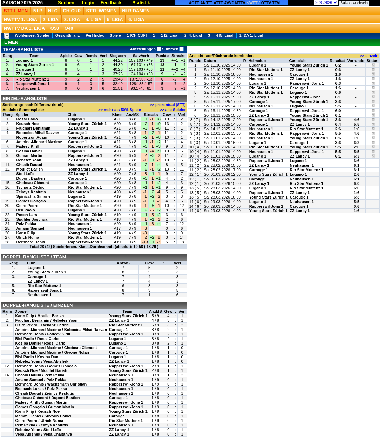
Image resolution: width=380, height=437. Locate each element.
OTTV (266, 3)
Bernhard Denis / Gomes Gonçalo (46, 366)
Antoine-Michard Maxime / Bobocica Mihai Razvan (61, 329)
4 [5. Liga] (224, 35)
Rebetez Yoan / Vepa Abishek (41, 361)
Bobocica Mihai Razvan (37, 133)
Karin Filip (25, 233)
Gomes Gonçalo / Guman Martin (44, 407)
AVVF (229, 3)
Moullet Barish (29, 169)
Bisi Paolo (25, 210)
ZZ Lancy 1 (25, 74)
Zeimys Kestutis (31, 192)
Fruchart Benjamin (33, 128)
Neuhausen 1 (27, 88)
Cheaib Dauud (29, 164)
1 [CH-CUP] (137, 35)
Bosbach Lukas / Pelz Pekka (41, 389)
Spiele (115, 35)
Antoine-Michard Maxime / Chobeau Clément (56, 348)
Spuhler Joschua (31, 219)
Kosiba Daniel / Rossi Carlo (40, 343)
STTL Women (101, 10)
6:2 (338, 65)
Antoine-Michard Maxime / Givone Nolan (52, 352)
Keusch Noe (27, 124)
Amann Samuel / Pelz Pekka (41, 379)
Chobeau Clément (32, 183)
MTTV (240, 3)
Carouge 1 (24, 69)
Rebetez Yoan (28, 160)
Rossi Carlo (27, 119)
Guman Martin (29, 155)
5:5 (338, 106)
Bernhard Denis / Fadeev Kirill (42, 334)
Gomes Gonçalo (31, 201)
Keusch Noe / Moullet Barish (41, 370)
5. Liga (115, 19)
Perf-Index (95, 35)
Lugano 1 (24, 60)
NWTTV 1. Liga (20, 19)
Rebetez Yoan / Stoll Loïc (38, 430)
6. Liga (136, 19)
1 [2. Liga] (169, 35)
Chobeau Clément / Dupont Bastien (47, 398)
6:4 (338, 124)
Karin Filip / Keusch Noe (37, 411)
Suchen (66, 2)
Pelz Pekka (26, 224)
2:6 (338, 129)
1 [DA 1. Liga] (251, 35)
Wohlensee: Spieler (32, 35)
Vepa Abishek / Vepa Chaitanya (43, 434)
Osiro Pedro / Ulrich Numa (39, 420)
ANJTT (206, 3)
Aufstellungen (145, 49)
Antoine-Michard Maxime (39, 142)
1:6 (338, 74)
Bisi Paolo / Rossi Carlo (37, 339)
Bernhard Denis (30, 242)
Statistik (141, 2)
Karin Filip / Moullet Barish (39, 316)
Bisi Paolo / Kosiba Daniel (39, 357)
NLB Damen (135, 10)
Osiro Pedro (27, 205)
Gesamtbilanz (67, 35)
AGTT (194, 3)
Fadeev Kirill (27, 146)
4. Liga (94, 19)
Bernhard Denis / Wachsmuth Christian (51, 384)
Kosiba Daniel (29, 151)
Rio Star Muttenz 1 (32, 79)
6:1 (338, 97)
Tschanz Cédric (30, 187)
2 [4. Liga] (193, 35)
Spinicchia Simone (33, 196)
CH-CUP (72, 10)
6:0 (338, 111)
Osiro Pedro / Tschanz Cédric (42, 325)
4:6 (356, 120)
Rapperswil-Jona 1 (32, 84)
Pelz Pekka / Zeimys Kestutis (41, 425)
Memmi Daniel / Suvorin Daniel (43, 416)
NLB (38, 10)
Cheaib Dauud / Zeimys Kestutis (44, 393)
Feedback (111, 2)
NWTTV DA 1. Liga (24, 28)
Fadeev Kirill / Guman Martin (41, 402)
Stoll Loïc (25, 174)
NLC (52, 10)
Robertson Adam (31, 137)
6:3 (338, 83)
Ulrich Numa (27, 237)
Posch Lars (26, 215)
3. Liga (72, 19)
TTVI (276, 3)
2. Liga (51, 19)
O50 (54, 28)
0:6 (338, 70)
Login (88, 2)
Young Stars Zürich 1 (34, 65)
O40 (69, 28)
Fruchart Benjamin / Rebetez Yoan (46, 320)
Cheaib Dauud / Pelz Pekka (40, 375)
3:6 (338, 101)
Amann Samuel (30, 228)
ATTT (218, 3)
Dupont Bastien (30, 178)
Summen (172, 49)
